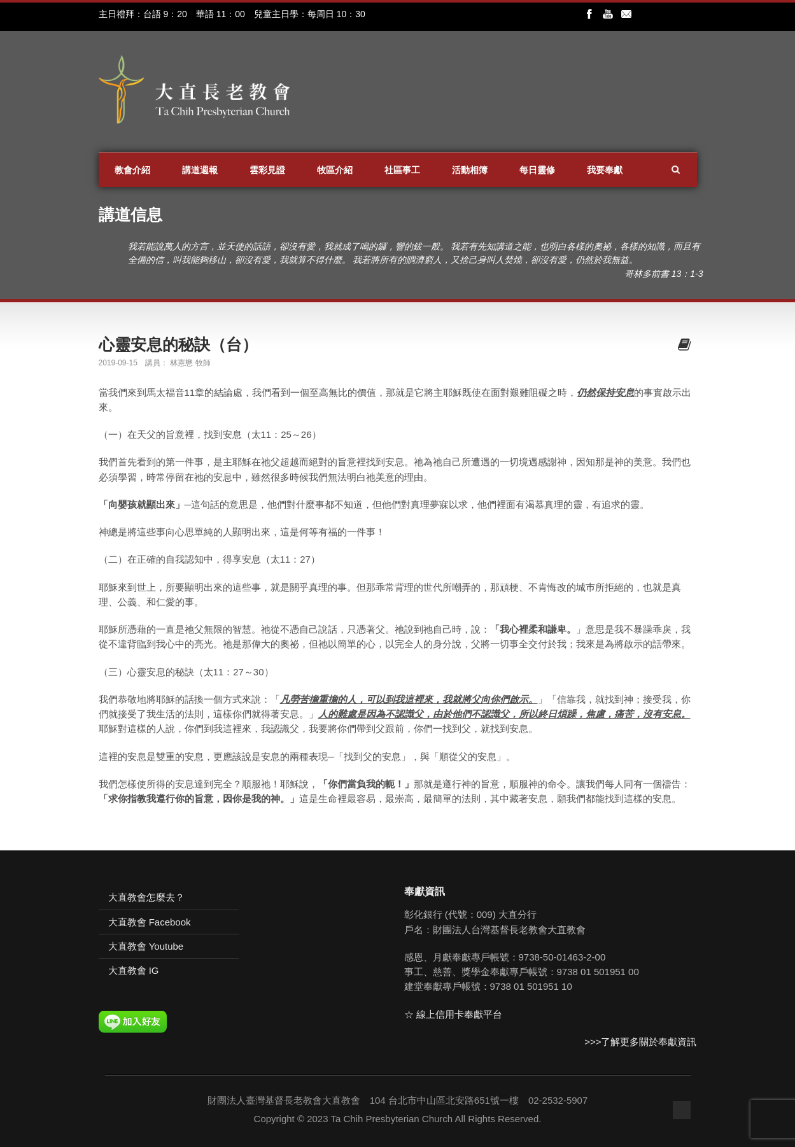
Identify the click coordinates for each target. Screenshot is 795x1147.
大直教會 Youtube (146, 946)
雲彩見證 (267, 170)
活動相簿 (470, 170)
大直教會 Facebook (149, 922)
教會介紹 (132, 170)
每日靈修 (537, 170)
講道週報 (200, 170)
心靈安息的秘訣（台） (178, 344)
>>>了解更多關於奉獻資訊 (640, 1041)
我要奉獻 (605, 170)
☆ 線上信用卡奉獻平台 (453, 1014)
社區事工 (402, 170)
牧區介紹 (335, 170)
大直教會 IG (133, 970)
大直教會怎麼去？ (146, 897)
